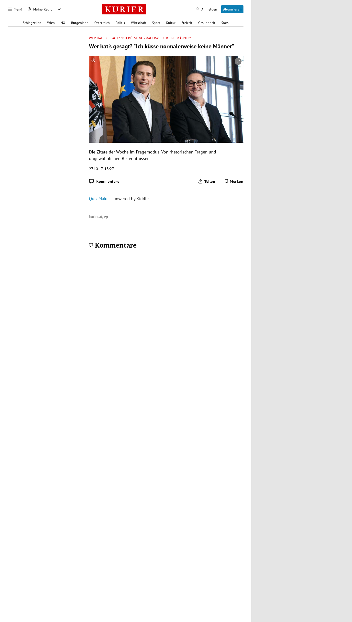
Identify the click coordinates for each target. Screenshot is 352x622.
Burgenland (79, 23)
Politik (120, 23)
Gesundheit (206, 23)
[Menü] (15, 9)
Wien (51, 23)
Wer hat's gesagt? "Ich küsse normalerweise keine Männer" (140, 38)
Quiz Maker (99, 198)
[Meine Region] (41, 9)
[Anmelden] (206, 9)
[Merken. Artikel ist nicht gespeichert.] (233, 181)
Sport (156, 23)
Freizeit (186, 23)
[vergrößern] (238, 61)
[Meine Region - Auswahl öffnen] (59, 9)
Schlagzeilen (32, 23)
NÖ (63, 23)
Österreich (102, 23)
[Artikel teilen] (207, 181)
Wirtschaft (138, 23)
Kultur (171, 23)
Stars (225, 23)
